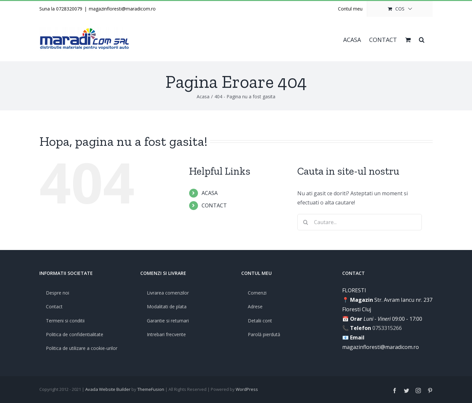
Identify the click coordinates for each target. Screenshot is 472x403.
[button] (421, 39)
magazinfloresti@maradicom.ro (122, 9)
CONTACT (214, 205)
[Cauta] (305, 222)
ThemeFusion (150, 389)
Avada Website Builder (107, 389)
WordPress (247, 389)
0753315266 (387, 328)
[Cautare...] (359, 222)
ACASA (210, 193)
